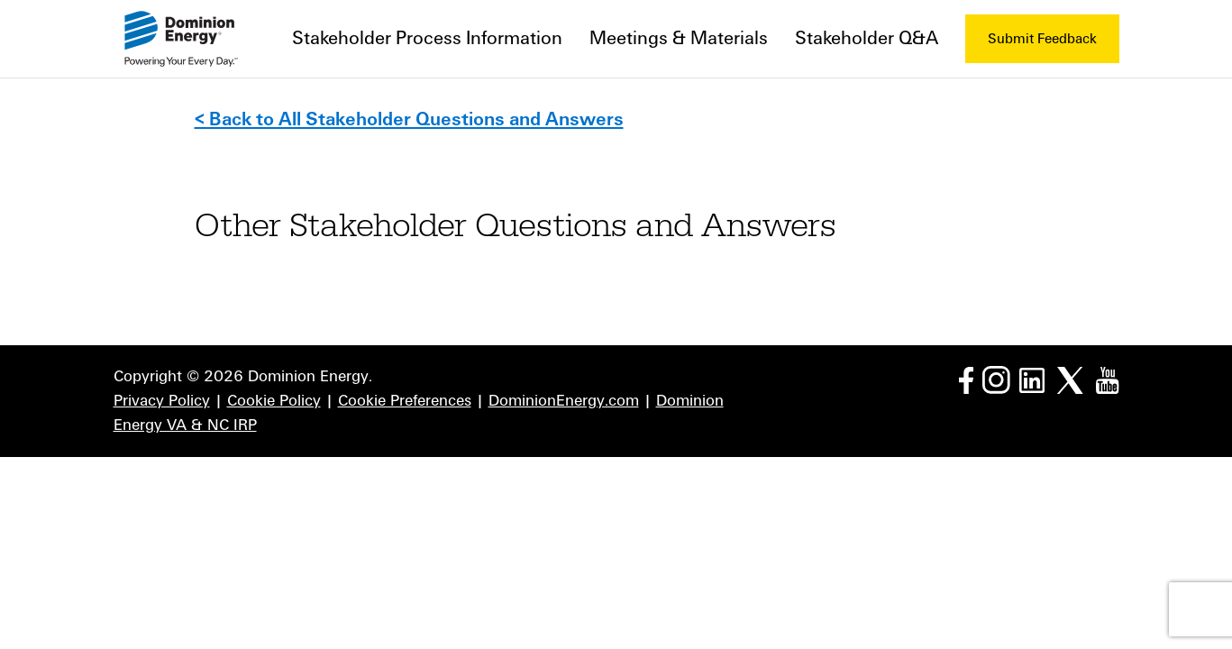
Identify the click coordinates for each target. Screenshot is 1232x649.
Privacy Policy (162, 401)
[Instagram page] (996, 379)
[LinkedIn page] (1032, 379)
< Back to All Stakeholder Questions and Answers (409, 119)
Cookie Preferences (404, 401)
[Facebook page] (966, 379)
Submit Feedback (1042, 39)
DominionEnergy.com (563, 401)
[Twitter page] (1070, 379)
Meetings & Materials (678, 38)
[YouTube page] (1107, 379)
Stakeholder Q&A (866, 38)
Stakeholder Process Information (427, 38)
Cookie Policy (274, 401)
